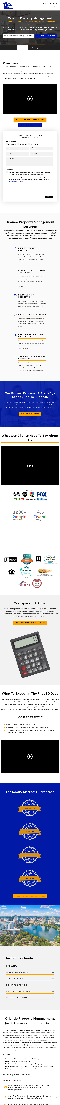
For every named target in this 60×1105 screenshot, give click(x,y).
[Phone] (17, 154)
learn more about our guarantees (30, 896)
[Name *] (17, 148)
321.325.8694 (51, 3)
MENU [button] (54, 6)
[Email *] (41, 148)
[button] (30, 966)
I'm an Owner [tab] (12, 144)
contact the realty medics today (30, 119)
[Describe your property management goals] (29, 161)
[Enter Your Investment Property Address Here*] (18, 36)
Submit (46, 36)
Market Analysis (35, 48)
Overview (22, 48)
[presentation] (41, 189)
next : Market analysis (30, 125)
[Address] (41, 154)
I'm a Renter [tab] (23, 144)
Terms (21, 181)
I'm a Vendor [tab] (34, 144)
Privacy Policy (13, 181)
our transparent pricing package (30, 622)
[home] (8, 5)
